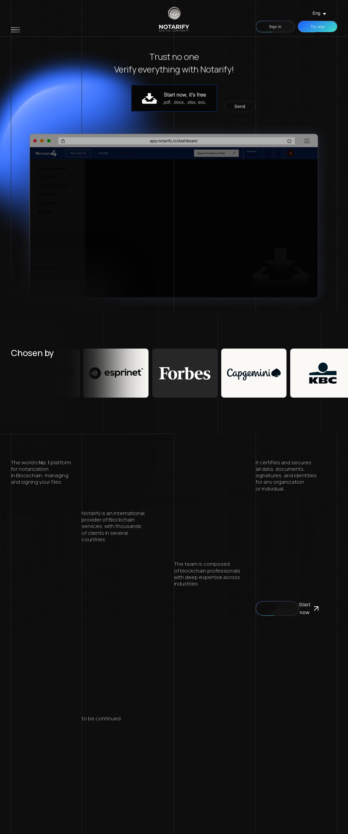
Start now (277, 608)
